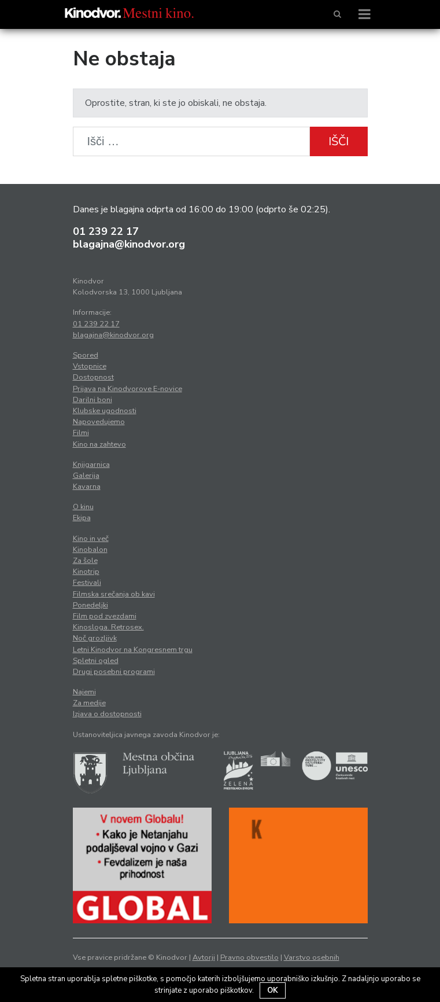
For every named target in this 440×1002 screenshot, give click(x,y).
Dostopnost (93, 377)
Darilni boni (92, 400)
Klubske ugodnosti (104, 411)
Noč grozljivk (95, 638)
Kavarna (87, 486)
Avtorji (204, 957)
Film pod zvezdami (104, 616)
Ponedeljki (90, 605)
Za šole (85, 560)
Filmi (81, 433)
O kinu (83, 507)
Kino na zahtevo (99, 444)
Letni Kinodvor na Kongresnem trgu (133, 649)
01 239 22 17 (106, 231)
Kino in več (91, 538)
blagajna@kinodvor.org (129, 244)
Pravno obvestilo (249, 957)
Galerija (86, 475)
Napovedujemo (99, 422)
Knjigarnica (91, 464)
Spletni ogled (96, 660)
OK (272, 990)
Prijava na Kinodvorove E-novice (127, 389)
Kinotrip (86, 571)
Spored (85, 355)
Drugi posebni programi (114, 671)
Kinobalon (90, 549)
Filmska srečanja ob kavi (114, 594)
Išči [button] (338, 141)
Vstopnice (89, 366)
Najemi (84, 692)
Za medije (89, 703)
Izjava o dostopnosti (107, 714)
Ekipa (82, 518)
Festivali (87, 582)
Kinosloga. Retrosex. (108, 627)
